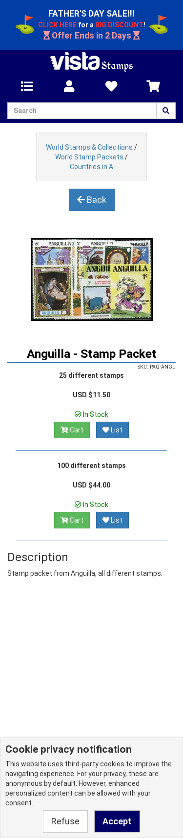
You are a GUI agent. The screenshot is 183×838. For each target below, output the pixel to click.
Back (91, 200)
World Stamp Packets (89, 157)
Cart (72, 430)
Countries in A (91, 167)
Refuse (65, 821)
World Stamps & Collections (89, 147)
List (112, 430)
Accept (117, 821)
